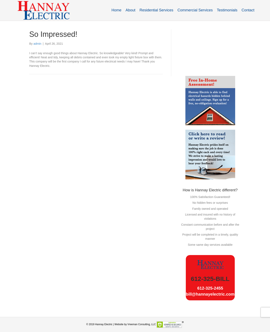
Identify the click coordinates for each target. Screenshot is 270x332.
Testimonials (227, 10)
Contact (248, 10)
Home (117, 10)
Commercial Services (195, 10)
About (130, 10)
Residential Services (156, 10)
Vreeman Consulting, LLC (142, 324)
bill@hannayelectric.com (210, 294)
